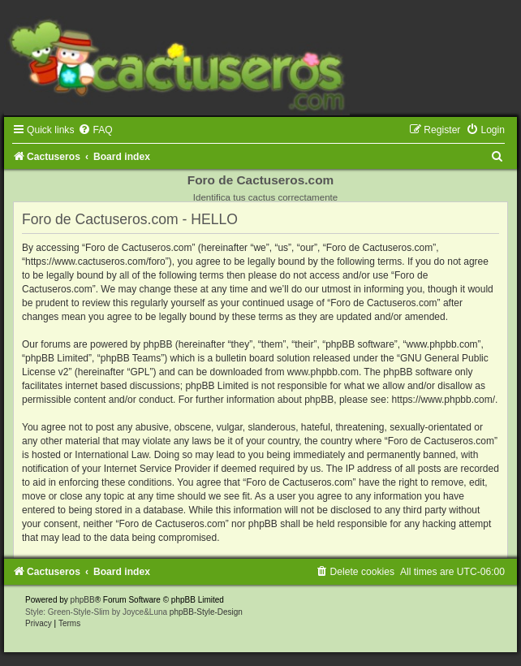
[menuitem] (95, 130)
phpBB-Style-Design (206, 612)
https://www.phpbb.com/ (443, 399)
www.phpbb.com (323, 372)
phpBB (83, 599)
